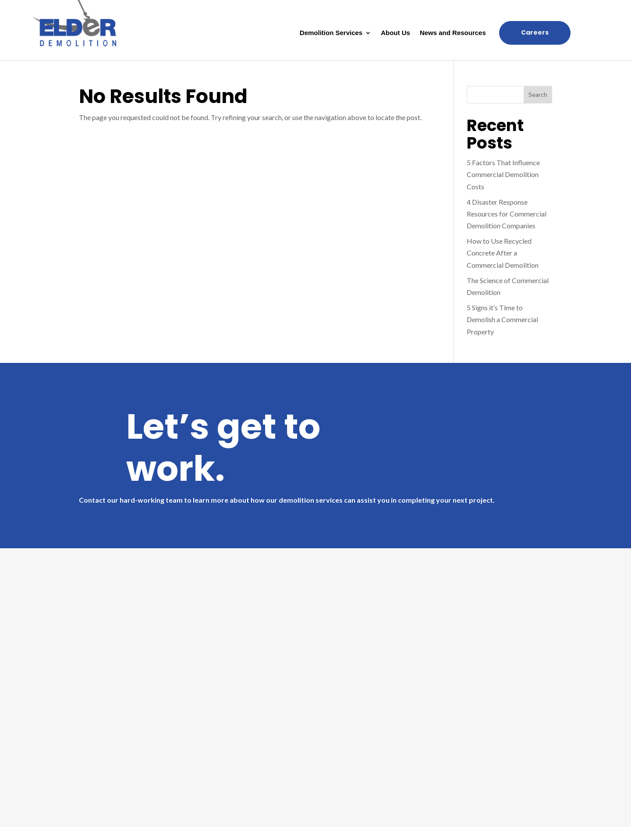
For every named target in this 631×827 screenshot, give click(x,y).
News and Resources (453, 33)
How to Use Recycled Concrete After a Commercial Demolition (503, 253)
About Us (395, 33)
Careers (535, 32)
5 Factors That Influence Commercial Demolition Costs (503, 174)
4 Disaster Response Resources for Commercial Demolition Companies (506, 214)
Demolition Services (331, 33)
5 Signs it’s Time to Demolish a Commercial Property (502, 319)
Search (537, 94)
